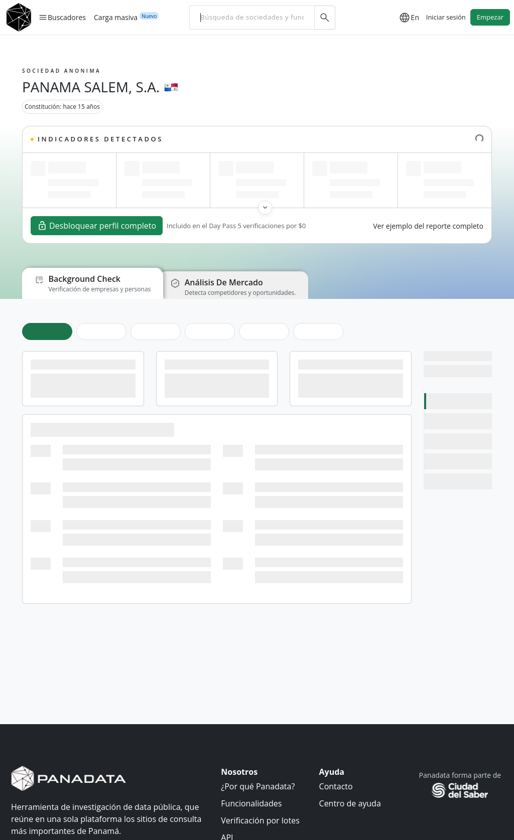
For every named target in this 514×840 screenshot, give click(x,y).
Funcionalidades (251, 803)
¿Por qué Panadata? (258, 786)
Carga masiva (116, 17)
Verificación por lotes (260, 820)
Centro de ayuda (350, 803)
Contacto (336, 786)
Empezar (490, 17)
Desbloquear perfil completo (96, 225)
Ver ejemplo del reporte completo (428, 226)
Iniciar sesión (446, 17)
